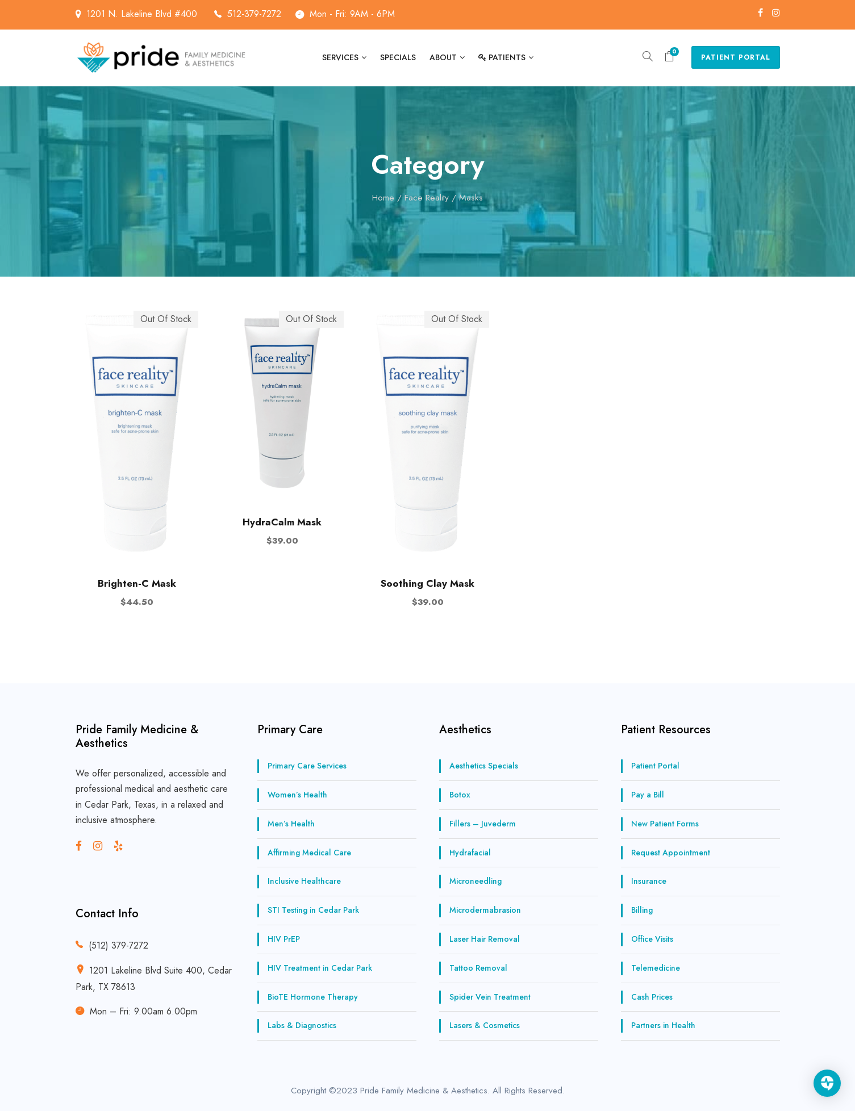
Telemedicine (655, 968)
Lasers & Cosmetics (484, 1025)
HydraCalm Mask (282, 522)
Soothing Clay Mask (427, 583)
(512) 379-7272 (118, 945)
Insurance (648, 881)
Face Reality (426, 197)
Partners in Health (663, 1025)
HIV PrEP (284, 939)
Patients (501, 57)
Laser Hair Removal (484, 939)
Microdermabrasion (485, 910)
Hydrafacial (470, 852)
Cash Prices (652, 997)
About (443, 57)
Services (340, 57)
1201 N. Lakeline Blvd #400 (154, 13)
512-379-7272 (254, 13)
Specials (398, 57)
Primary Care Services (307, 765)
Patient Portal (735, 57)
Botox (459, 794)
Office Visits (652, 939)
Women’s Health (297, 794)
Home (383, 197)
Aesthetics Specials (483, 765)
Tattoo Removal (478, 968)
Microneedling (475, 881)
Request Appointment (670, 852)
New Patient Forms (665, 823)
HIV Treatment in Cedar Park (320, 968)
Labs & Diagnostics (302, 1025)
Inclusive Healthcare (304, 881)
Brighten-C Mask (137, 583)
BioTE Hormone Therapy (313, 997)
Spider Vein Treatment (490, 997)
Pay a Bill (647, 794)
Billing (642, 910)
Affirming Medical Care (309, 852)
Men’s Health (291, 823)
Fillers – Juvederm (482, 823)
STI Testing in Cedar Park (313, 910)
